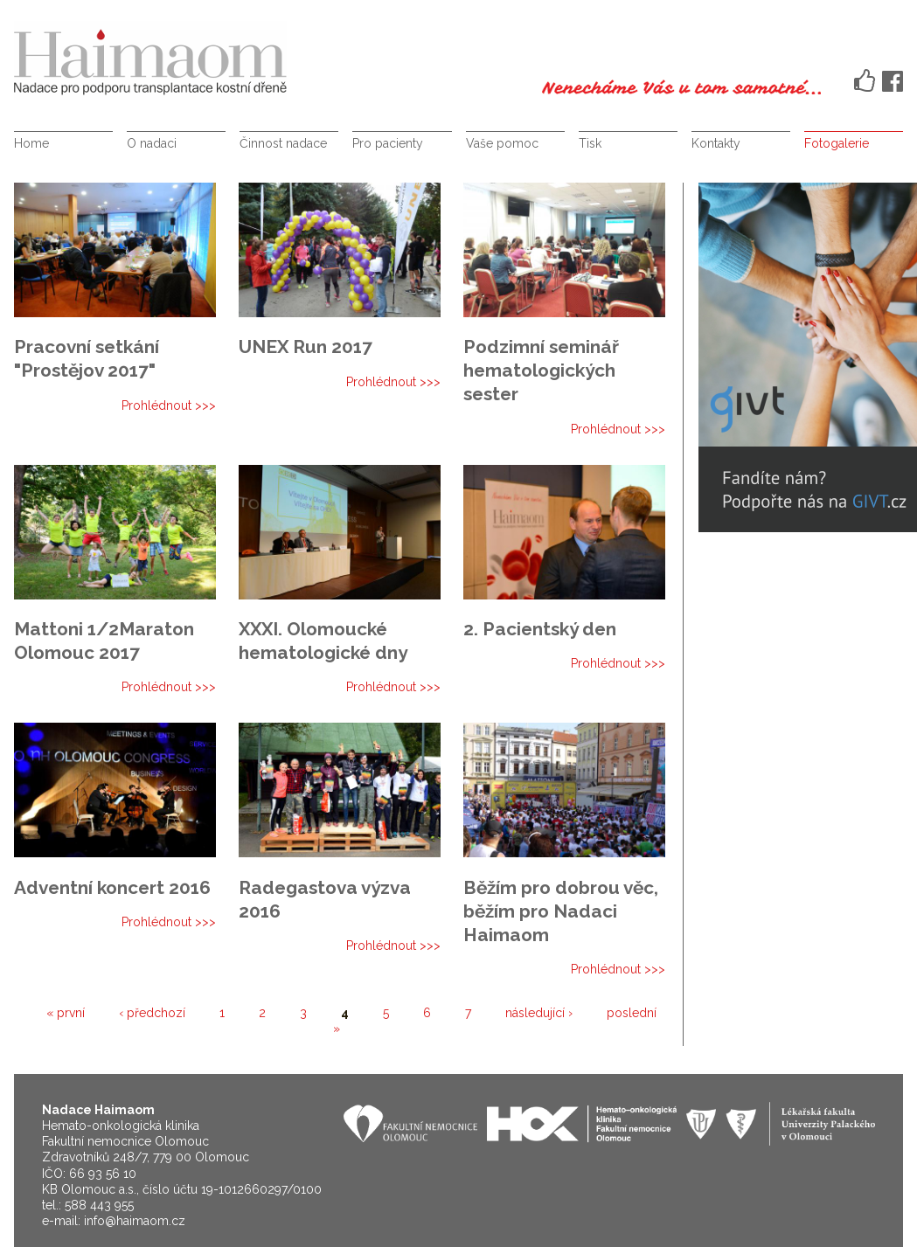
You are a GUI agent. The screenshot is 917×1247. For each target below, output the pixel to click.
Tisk (590, 143)
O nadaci (152, 143)
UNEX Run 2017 (305, 346)
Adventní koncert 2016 (112, 887)
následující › (539, 1013)
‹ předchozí (152, 1013)
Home (31, 143)
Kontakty (715, 143)
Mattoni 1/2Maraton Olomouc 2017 (104, 640)
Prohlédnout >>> (169, 405)
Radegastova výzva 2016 (325, 899)
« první (65, 1013)
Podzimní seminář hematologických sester (541, 370)
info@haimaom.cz (134, 1221)
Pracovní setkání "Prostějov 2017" (86, 358)
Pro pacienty (387, 143)
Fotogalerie (836, 143)
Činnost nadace (283, 143)
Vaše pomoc (502, 143)
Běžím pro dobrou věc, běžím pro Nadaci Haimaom (560, 911)
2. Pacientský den (539, 629)
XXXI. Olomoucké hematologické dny (323, 640)
